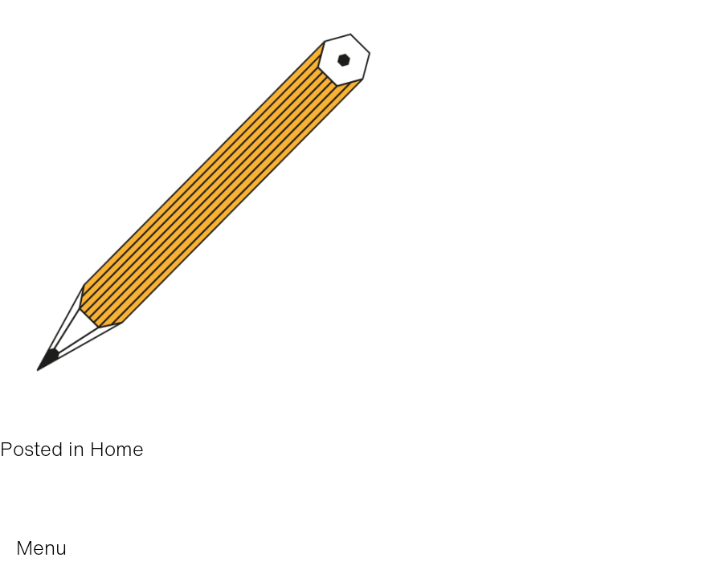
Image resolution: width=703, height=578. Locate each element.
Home (117, 448)
